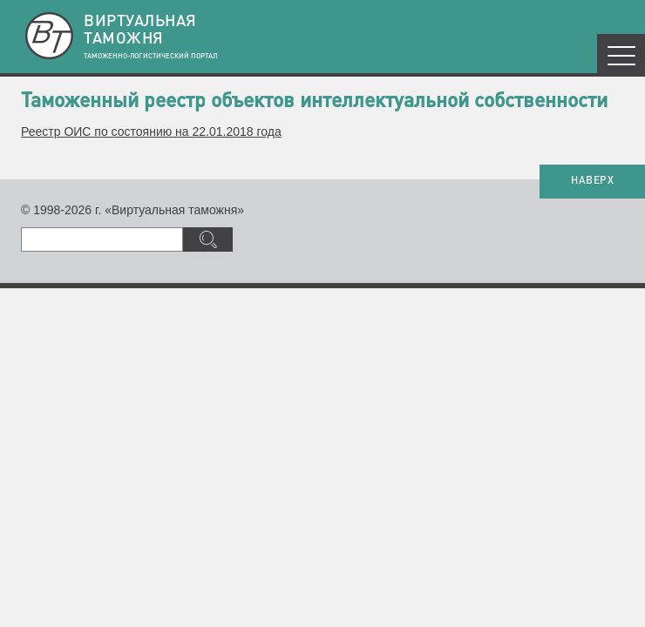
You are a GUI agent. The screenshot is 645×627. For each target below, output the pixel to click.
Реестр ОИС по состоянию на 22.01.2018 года (151, 131)
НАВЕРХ (592, 181)
